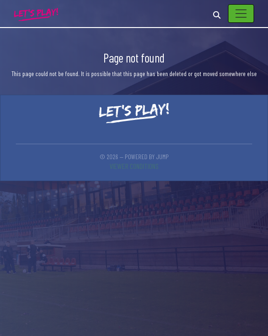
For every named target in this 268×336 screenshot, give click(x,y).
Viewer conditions (134, 165)
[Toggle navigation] (241, 13)
